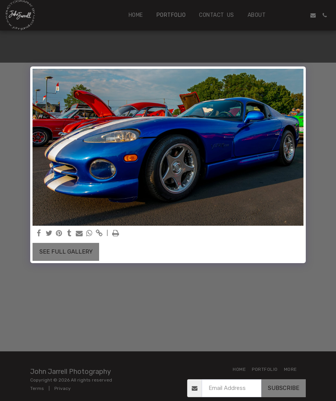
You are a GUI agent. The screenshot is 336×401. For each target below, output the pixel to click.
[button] (290, 15)
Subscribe (283, 388)
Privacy (62, 388)
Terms (37, 388)
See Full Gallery (66, 251)
